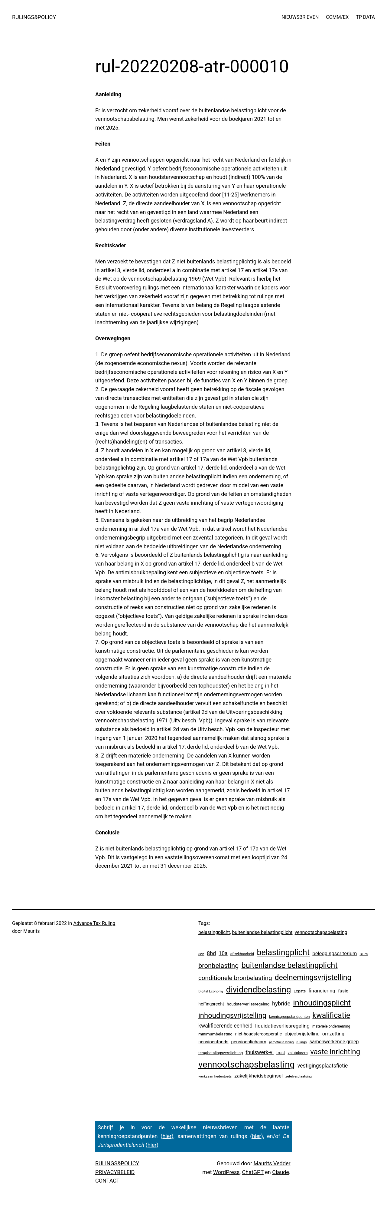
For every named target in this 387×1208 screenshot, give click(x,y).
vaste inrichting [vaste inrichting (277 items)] (335, 1051)
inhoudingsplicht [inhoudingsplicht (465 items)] (322, 1002)
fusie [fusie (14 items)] (343, 991)
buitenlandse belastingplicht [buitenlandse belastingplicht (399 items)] (289, 965)
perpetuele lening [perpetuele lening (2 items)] (281, 1042)
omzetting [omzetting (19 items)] (333, 1034)
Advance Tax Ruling (94, 923)
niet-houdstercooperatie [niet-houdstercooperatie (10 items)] (258, 1034)
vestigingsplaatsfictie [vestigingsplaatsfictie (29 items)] (323, 1066)
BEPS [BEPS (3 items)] (363, 954)
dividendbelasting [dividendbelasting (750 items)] (258, 990)
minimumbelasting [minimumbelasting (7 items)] (215, 1033)
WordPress (226, 1172)
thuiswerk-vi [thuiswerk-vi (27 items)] (260, 1052)
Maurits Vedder (271, 1163)
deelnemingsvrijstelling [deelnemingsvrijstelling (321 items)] (313, 977)
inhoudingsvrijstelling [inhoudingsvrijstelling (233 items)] (232, 1015)
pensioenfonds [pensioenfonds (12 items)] (213, 1042)
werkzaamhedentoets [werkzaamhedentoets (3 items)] (215, 1076)
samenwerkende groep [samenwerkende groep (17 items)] (334, 1042)
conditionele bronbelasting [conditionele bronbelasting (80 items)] (235, 978)
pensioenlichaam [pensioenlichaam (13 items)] (248, 1042)
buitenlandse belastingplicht (262, 932)
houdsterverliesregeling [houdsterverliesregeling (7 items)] (248, 1004)
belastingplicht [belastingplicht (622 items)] (283, 952)
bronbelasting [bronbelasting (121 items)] (218, 965)
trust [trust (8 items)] (280, 1052)
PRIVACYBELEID (115, 1172)
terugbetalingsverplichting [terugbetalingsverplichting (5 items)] (220, 1053)
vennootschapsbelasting (321, 932)
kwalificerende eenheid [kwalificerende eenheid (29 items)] (225, 1026)
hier (166, 1136)
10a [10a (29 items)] (223, 953)
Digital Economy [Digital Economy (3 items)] (210, 991)
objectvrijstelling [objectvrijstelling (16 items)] (302, 1034)
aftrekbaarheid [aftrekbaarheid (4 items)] (242, 954)
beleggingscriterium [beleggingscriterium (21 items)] (334, 953)
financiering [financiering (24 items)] (321, 991)
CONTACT (107, 1180)
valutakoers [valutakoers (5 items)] (298, 1053)
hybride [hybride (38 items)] (281, 1003)
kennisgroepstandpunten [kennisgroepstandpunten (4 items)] (289, 1017)
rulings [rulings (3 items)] (301, 1042)
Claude (280, 1172)
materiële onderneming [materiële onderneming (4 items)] (331, 1026)
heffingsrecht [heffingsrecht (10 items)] (211, 1004)
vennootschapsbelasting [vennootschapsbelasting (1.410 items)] (246, 1064)
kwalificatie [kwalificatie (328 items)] (331, 1015)
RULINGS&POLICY (34, 17)
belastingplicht (214, 932)
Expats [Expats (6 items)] (300, 991)
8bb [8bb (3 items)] (201, 954)
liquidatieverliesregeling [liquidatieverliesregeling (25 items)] (282, 1026)
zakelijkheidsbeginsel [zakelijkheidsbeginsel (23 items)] (258, 1076)
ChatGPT (253, 1172)
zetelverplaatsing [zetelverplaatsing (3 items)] (298, 1076)
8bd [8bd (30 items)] (211, 953)
